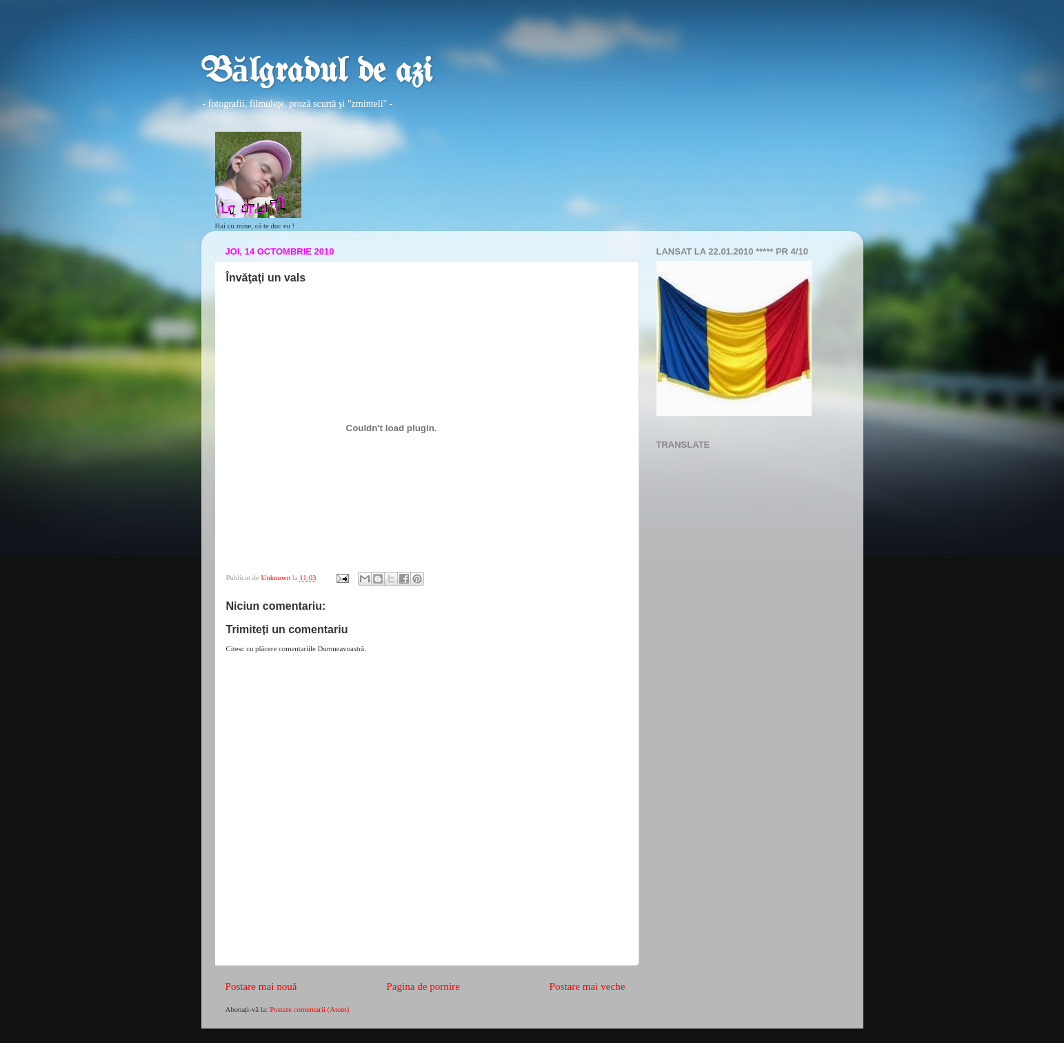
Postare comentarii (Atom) (309, 1009)
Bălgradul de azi (316, 72)
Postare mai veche (587, 986)
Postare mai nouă (261, 986)
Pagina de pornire (423, 986)
